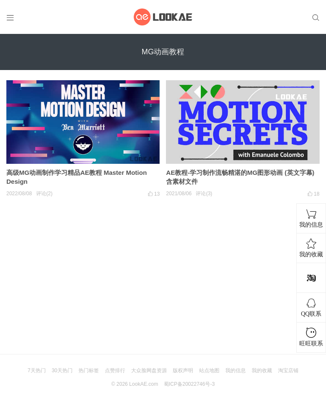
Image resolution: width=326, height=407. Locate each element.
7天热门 (37, 370)
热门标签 (89, 370)
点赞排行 (115, 370)
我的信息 (235, 370)
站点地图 (209, 370)
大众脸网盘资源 (149, 370)
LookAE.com (143, 384)
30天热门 (62, 370)
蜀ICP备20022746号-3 (189, 384)
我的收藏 (262, 370)
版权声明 (183, 370)
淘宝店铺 (288, 370)
